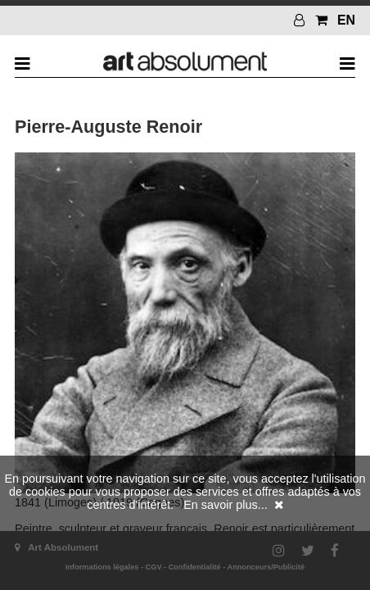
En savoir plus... (225, 504)
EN (346, 20)
